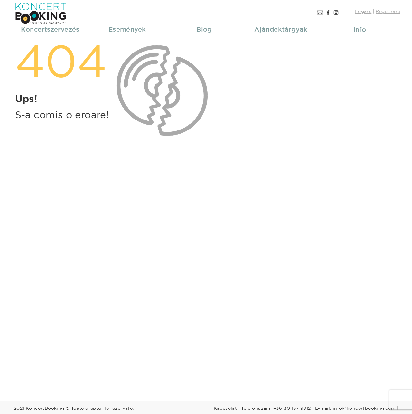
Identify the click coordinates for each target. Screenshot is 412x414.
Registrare (388, 11)
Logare (363, 11)
